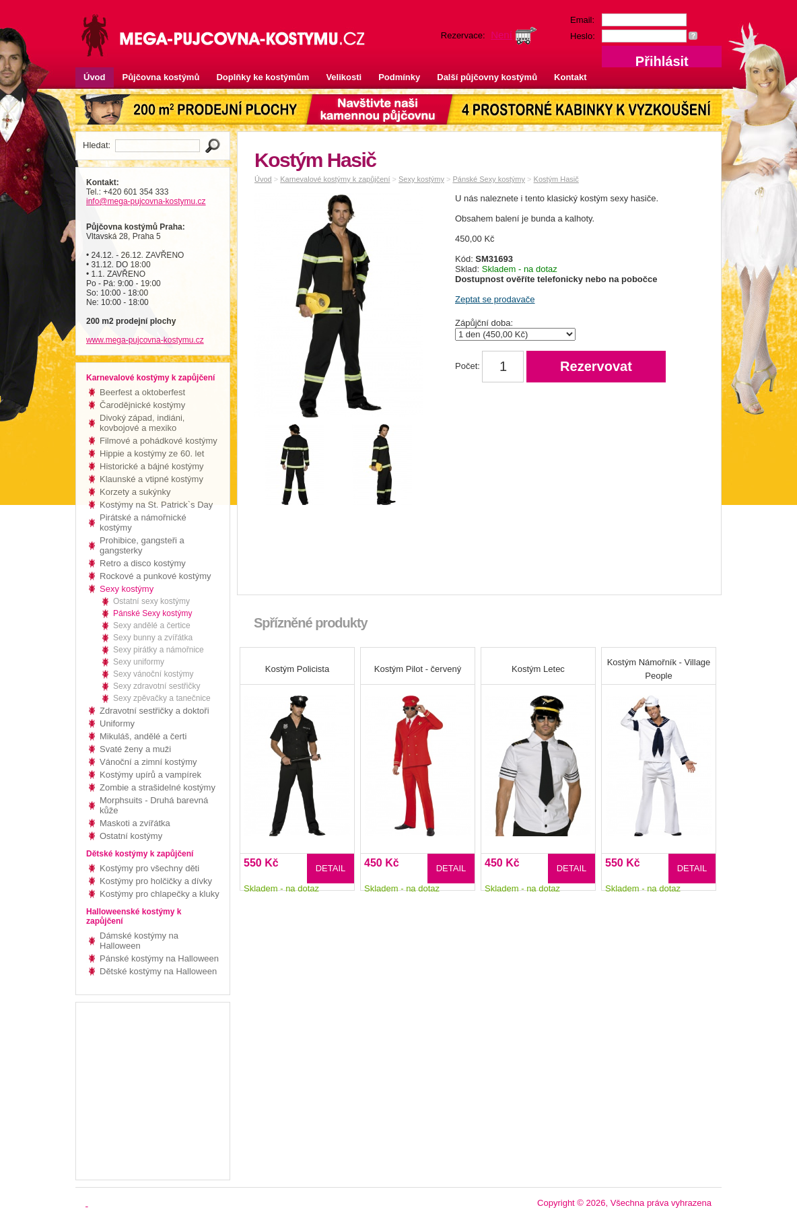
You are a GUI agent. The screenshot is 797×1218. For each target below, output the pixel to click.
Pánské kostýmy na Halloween (159, 958)
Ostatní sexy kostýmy (151, 601)
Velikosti (343, 77)
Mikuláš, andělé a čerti (143, 736)
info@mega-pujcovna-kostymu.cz (146, 201)
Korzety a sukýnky (135, 492)
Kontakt (570, 77)
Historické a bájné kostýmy (152, 466)
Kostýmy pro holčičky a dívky (156, 881)
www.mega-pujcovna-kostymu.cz (145, 340)
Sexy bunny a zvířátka (153, 637)
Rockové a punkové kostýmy (155, 576)
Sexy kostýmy (126, 589)
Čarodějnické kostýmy (142, 405)
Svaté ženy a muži (135, 749)
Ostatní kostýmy (131, 836)
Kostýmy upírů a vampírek (150, 775)
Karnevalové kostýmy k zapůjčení (335, 179)
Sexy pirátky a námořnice (158, 649)
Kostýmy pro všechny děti (149, 868)
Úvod (94, 77)
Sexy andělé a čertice (151, 625)
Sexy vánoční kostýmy (153, 674)
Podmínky (399, 77)
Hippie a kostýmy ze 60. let (152, 453)
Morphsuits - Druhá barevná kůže (154, 805)
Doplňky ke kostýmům (262, 77)
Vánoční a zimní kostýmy (148, 762)
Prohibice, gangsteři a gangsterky (142, 545)
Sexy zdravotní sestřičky (156, 686)
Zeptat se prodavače (495, 299)
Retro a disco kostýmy (143, 563)
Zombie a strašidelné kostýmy (157, 787)
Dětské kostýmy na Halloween (158, 971)
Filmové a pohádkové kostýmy (158, 441)
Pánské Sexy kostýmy (152, 613)
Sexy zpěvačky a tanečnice (162, 698)
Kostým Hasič (556, 179)
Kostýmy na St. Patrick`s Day (156, 505)
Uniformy (117, 723)
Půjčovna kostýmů (161, 77)
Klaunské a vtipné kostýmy (151, 479)
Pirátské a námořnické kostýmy (143, 522)
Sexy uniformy (138, 662)
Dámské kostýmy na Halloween (139, 941)
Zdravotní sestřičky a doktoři (154, 711)
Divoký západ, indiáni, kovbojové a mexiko (142, 423)
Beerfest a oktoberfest (142, 392)
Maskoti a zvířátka (135, 823)
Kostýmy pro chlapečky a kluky (159, 894)
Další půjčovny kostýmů (487, 77)
